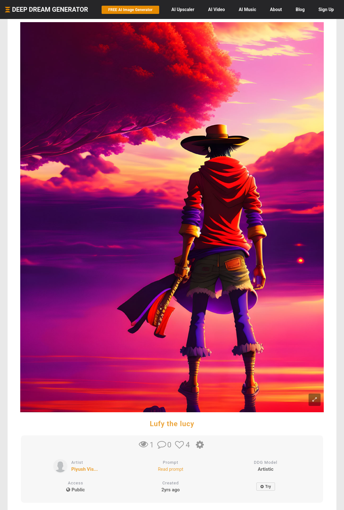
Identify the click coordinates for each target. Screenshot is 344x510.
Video (216, 9)
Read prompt (170, 469)
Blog (300, 9)
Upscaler (183, 9)
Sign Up (326, 9)
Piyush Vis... (84, 469)
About (276, 9)
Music (247, 9)
